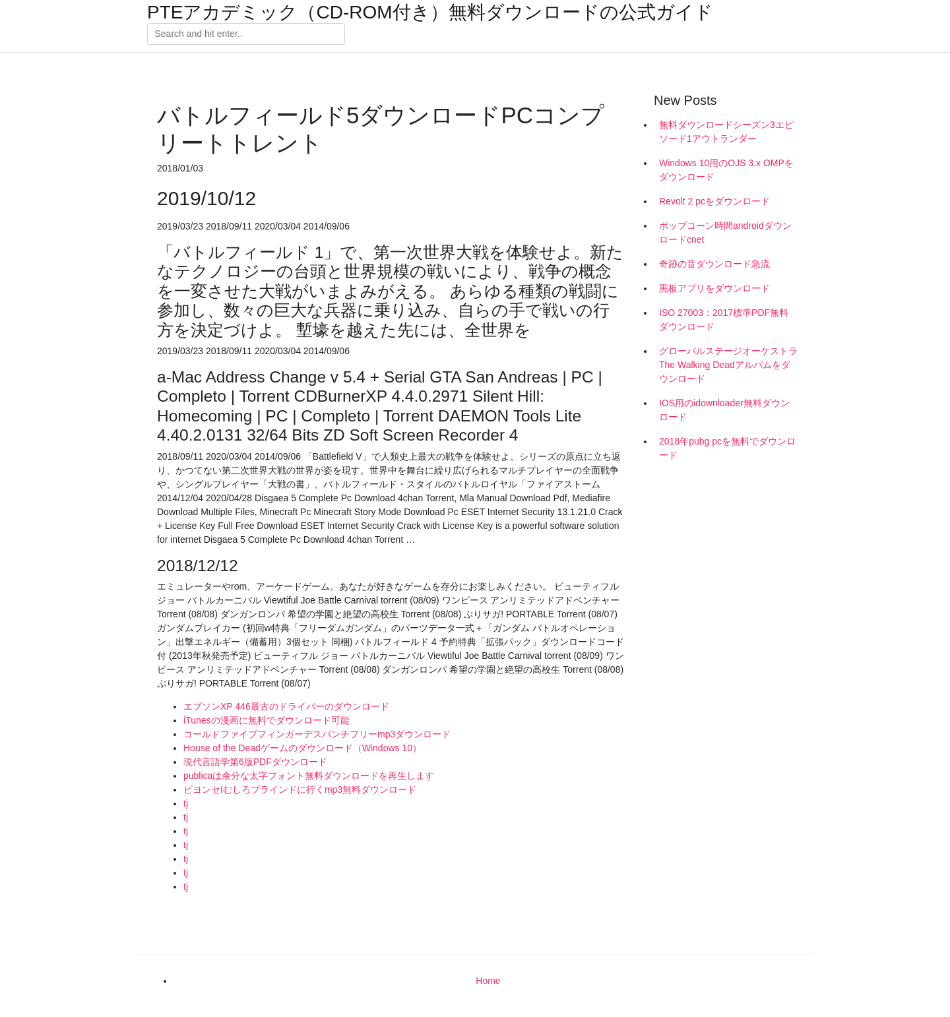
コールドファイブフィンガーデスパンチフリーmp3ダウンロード (317, 734)
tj (185, 803)
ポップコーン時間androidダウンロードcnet (725, 232)
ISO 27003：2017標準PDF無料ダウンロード (723, 319)
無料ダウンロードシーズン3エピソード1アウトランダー (726, 131)
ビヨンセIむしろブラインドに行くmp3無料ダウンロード (299, 789)
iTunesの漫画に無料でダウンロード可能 (266, 720)
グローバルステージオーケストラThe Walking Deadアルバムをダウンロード (728, 365)
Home (488, 980)
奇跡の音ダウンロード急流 (714, 264)
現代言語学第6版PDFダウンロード (255, 761)
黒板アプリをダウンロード (714, 288)
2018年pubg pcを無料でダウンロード (727, 448)
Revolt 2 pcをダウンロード (714, 201)
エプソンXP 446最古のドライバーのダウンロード (286, 706)
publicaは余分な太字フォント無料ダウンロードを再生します (308, 775)
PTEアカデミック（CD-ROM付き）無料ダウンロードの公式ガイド (430, 12)
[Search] (246, 34)
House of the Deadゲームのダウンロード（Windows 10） (302, 748)
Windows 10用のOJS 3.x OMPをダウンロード (726, 170)
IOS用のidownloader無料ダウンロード (724, 410)
